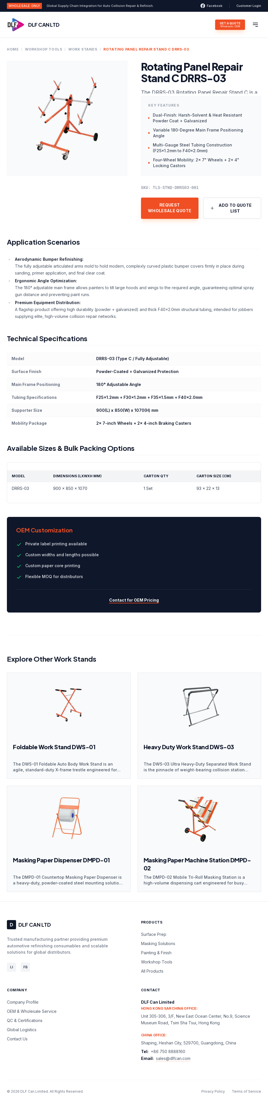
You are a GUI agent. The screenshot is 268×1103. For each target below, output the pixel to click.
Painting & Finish (156, 952)
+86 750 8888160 (168, 1051)
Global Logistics (21, 1029)
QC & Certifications (25, 1020)
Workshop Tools (43, 49)
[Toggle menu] (255, 24)
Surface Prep (153, 934)
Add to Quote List (231, 208)
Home (13, 49)
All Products (152, 971)
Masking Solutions (158, 943)
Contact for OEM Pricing (134, 600)
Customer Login (248, 6)
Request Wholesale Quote (169, 207)
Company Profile (22, 1002)
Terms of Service (246, 1091)
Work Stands (82, 49)
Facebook (211, 5)
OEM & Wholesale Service (32, 1011)
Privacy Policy (213, 1091)
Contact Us (17, 1038)
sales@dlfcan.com (173, 1058)
